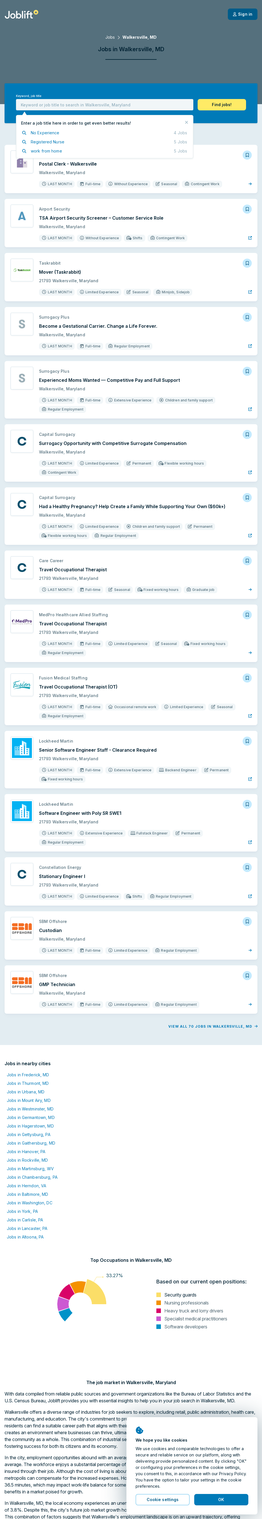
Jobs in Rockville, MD (27, 1160)
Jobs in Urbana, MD (25, 1091)
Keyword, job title (28, 96)
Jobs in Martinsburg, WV (30, 1168)
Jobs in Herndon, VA (26, 1185)
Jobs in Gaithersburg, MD (31, 1143)
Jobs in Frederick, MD (28, 1074)
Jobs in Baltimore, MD (27, 1194)
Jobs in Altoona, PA (25, 1236)
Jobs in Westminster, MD (30, 1108)
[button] (222, 104)
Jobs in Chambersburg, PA (32, 1177)
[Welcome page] (21, 14)
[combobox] (104, 104)
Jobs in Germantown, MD (31, 1117)
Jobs (110, 37)
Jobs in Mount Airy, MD (29, 1100)
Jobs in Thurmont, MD (28, 1083)
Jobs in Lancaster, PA (27, 1228)
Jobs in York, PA (22, 1211)
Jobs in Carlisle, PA (25, 1219)
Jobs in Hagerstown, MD (30, 1126)
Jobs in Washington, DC (29, 1202)
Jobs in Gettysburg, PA (28, 1134)
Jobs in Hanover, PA (26, 1151)
